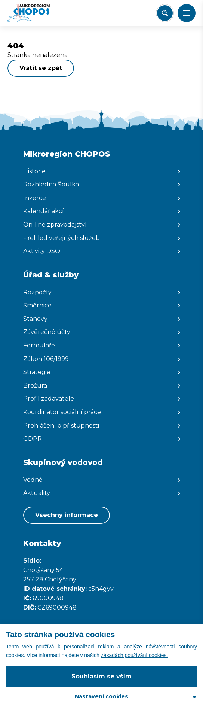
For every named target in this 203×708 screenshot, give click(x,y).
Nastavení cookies (101, 696)
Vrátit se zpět (40, 68)
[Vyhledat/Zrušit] (165, 13)
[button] (187, 13)
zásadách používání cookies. (134, 655)
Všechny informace (66, 515)
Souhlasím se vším (101, 676)
